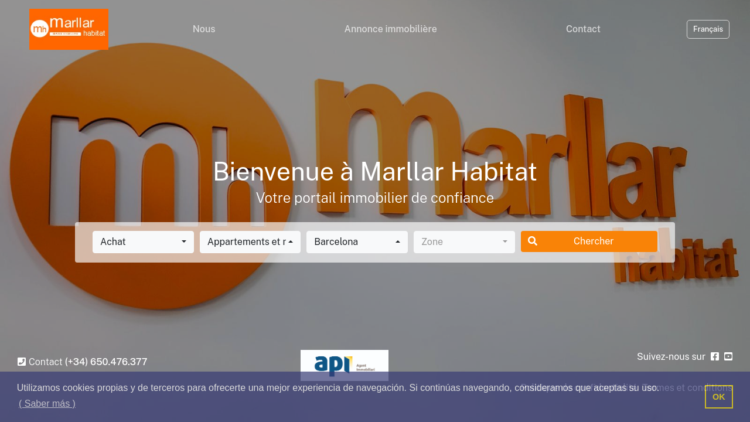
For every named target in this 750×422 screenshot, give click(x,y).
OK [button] (718, 396)
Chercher (571, 241)
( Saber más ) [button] (47, 404)
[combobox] (143, 242)
